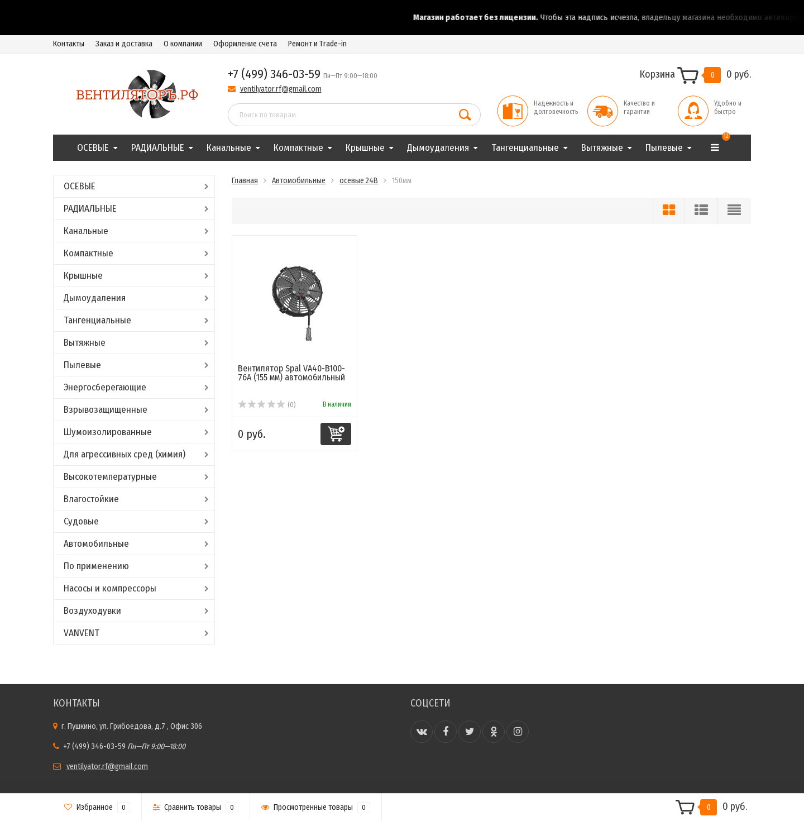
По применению (96, 566)
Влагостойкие (91, 499)
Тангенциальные (525, 148)
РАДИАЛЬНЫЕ (157, 148)
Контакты (68, 44)
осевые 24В (358, 180)
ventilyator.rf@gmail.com (281, 89)
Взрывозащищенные (105, 410)
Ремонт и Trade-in (317, 44)
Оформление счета (245, 44)
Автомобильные (96, 544)
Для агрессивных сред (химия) (124, 454)
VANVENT (81, 633)
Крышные (365, 148)
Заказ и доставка (123, 44)
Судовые (81, 521)
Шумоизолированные (108, 432)
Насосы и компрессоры (110, 588)
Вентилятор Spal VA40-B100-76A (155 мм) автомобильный (291, 373)
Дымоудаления (438, 148)
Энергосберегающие (105, 387)
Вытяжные (602, 148)
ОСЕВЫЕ (93, 148)
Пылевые (664, 148)
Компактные (298, 148)
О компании (183, 44)
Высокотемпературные (110, 477)
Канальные (229, 148)
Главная (245, 180)
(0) (266, 405)
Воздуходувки (92, 611)
